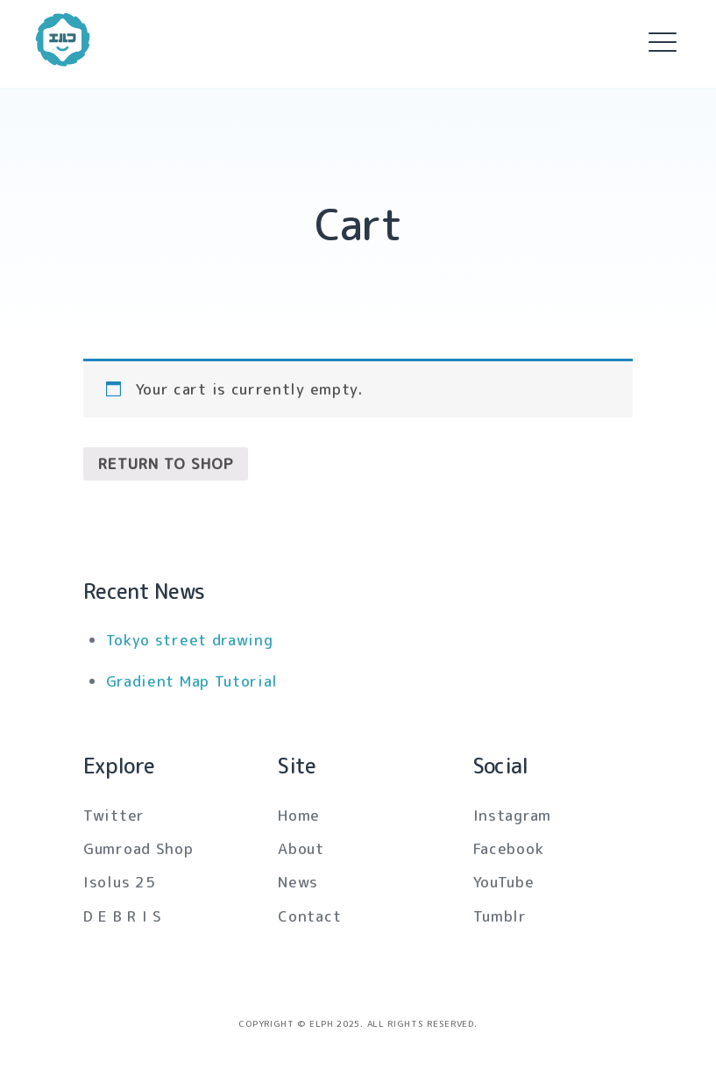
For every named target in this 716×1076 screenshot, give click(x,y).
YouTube (504, 882)
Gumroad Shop (138, 848)
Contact (309, 916)
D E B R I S (122, 916)
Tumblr (500, 916)
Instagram (512, 815)
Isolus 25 (119, 882)
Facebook (508, 848)
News (298, 882)
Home (299, 815)
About (301, 848)
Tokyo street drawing (189, 640)
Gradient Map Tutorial (192, 681)
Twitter (114, 815)
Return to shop (165, 463)
